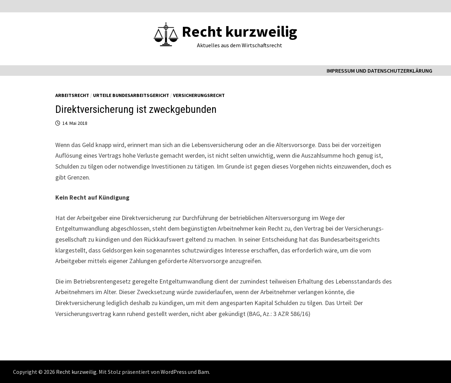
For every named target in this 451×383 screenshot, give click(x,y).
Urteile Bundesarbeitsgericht (131, 95)
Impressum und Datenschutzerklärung (379, 70)
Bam (203, 371)
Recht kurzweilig (239, 31)
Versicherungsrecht (199, 95)
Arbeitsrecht (72, 95)
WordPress (174, 371)
